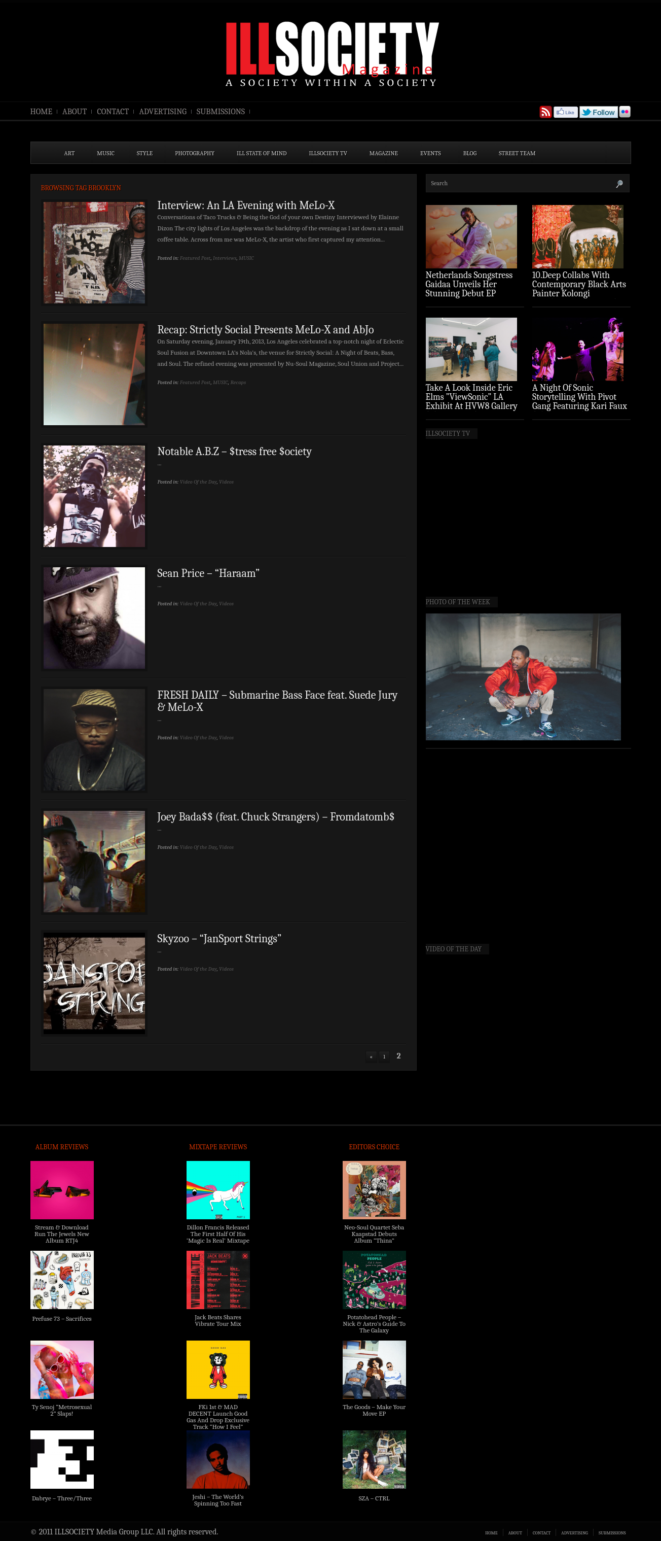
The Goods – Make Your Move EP (374, 1410)
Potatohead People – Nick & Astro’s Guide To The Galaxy (374, 1323)
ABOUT (74, 112)
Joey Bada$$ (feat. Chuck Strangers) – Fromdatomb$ (276, 817)
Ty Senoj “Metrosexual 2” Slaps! (62, 1410)
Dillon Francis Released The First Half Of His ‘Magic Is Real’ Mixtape (218, 1233)
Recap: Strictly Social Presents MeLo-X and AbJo (266, 329)
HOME (41, 112)
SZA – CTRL (374, 1498)
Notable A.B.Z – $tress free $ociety (235, 451)
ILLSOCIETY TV (328, 153)
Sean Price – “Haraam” (209, 573)
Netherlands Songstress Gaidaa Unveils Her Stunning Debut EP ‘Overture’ (469, 289)
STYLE (145, 153)
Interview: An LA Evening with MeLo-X (246, 205)
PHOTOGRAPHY (194, 153)
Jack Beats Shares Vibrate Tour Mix (218, 1320)
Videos (226, 481)
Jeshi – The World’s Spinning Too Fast (217, 1500)
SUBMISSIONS (221, 112)
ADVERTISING (163, 112)
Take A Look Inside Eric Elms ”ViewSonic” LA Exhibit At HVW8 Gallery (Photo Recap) (472, 402)
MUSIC (106, 153)
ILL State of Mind (261, 153)
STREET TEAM (517, 153)
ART (69, 153)
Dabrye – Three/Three (62, 1498)
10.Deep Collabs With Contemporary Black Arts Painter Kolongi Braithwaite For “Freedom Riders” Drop (580, 293)
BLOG (470, 153)
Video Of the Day (198, 481)
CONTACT (113, 112)
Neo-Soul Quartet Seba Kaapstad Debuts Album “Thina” (374, 1233)
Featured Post (195, 258)
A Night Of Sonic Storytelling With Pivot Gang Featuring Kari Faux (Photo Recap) (579, 402)
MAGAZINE (384, 153)
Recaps (238, 382)
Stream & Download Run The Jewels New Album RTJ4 (61, 1233)
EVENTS (430, 153)
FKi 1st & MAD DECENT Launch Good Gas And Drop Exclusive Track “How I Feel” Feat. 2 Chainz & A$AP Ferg (218, 1423)
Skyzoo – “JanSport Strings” (220, 938)
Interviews (224, 258)
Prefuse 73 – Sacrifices (62, 1318)
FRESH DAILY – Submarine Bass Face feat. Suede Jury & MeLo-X (278, 701)
